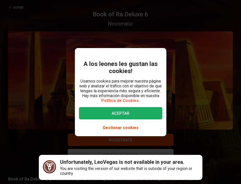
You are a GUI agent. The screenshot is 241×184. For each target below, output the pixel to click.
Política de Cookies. (120, 100)
